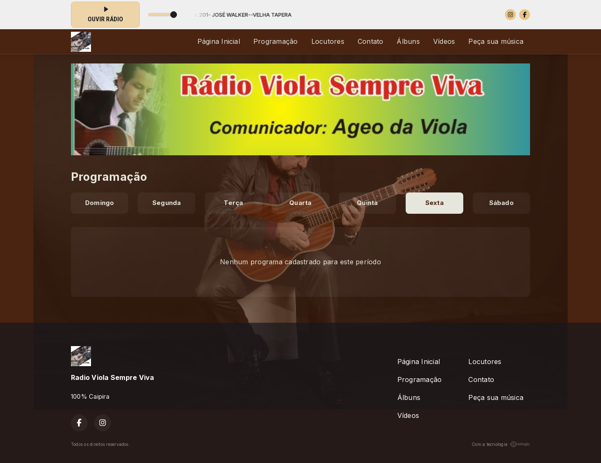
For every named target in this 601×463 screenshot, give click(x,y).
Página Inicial (218, 41)
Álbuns (407, 41)
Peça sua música (495, 41)
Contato (371, 41)
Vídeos (444, 41)
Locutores (327, 41)
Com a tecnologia (501, 444)
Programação (275, 41)
